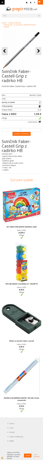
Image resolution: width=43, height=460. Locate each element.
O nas (11, 428)
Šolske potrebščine (14, 23)
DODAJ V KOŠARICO (21, 134)
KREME (12, 441)
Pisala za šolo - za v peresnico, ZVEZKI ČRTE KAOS (20, 25)
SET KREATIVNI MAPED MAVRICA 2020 (22, 227)
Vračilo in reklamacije (16, 437)
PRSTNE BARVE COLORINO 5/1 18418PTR (22, 284)
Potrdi (27, 455)
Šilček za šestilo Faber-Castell (21, 341)
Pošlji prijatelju (7, 106)
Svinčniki (6, 27)
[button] (38, 51)
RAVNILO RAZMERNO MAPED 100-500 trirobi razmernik (21, 399)
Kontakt (12, 432)
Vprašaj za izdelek (8, 102)
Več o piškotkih (37, 455)
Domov (4, 23)
